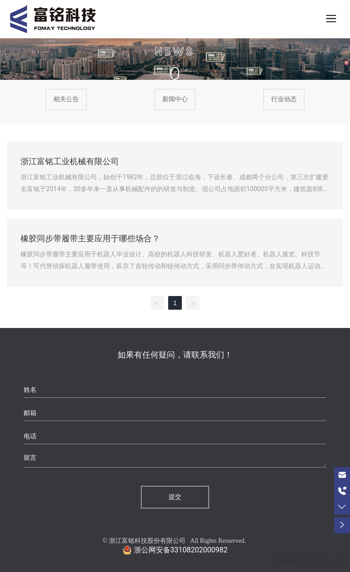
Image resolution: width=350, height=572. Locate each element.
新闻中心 (175, 99)
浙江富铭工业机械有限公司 (70, 161)
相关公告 (66, 99)
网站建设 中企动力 (302, 560)
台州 (336, 560)
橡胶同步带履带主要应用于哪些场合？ (90, 238)
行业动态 (284, 99)
